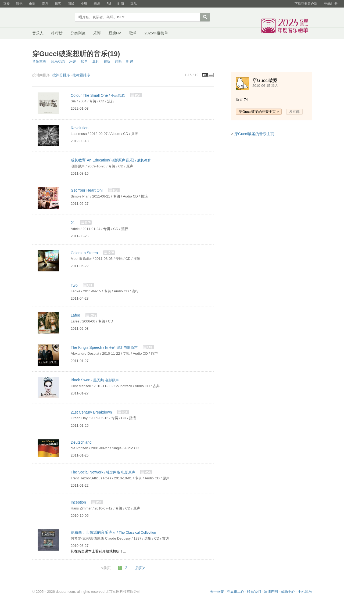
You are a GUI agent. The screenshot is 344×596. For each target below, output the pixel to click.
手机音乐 (305, 592)
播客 (58, 4)
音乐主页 (39, 61)
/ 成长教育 (111, 160)
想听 (118, 61)
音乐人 (38, 33)
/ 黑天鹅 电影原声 (95, 380)
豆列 (95, 61)
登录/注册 (331, 4)
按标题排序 (81, 75)
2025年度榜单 (156, 33)
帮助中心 (288, 592)
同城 (71, 4)
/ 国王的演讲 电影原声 (104, 348)
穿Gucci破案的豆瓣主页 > (259, 112)
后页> (140, 568)
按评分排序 (61, 75)
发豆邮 (294, 112)
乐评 (97, 33)
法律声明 (271, 592)
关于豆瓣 (217, 592)
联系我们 (254, 592)
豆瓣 (6, 4)
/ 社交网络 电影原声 (103, 472)
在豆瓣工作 (235, 592)
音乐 (45, 4)
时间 (120, 4)
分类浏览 (77, 33)
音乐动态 (58, 61)
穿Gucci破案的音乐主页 (254, 134)
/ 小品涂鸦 (98, 96)
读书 (19, 4)
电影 (32, 4)
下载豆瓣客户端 (306, 4)
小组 (84, 4)
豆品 (133, 4)
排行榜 (57, 33)
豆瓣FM (115, 33)
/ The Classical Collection (113, 532)
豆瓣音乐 (51, 17)
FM (108, 4)
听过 (129, 61)
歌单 (133, 33)
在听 (106, 61)
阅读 (97, 4)
